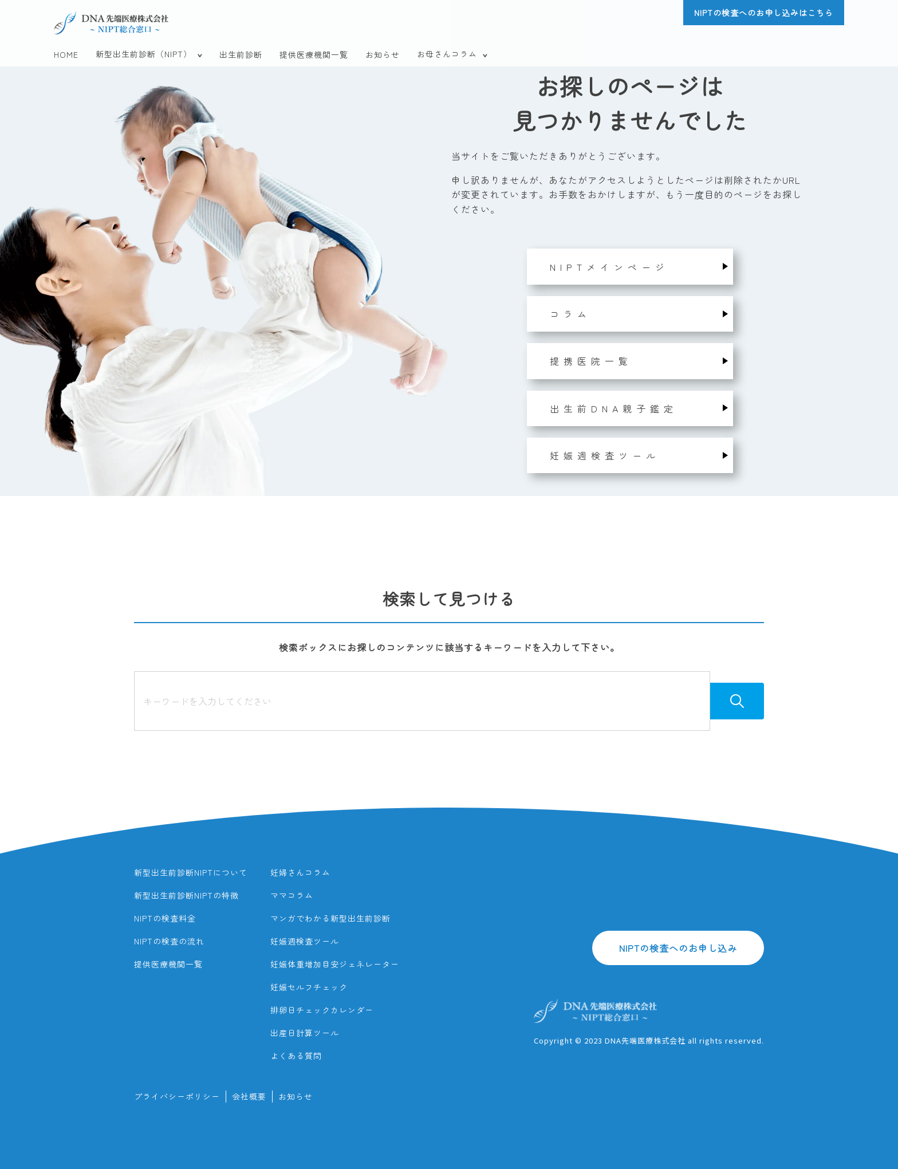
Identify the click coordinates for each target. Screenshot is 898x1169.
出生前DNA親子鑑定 (614, 408)
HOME (66, 54)
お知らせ (382, 54)
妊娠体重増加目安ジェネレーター (334, 964)
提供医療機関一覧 (313, 54)
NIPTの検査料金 (165, 918)
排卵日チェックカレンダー (321, 1010)
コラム (570, 314)
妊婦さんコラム (300, 872)
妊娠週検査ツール (605, 455)
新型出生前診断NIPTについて (190, 872)
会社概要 (249, 1096)
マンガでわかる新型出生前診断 (330, 918)
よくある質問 (296, 1055)
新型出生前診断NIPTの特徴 (186, 895)
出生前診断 (240, 54)
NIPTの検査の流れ (169, 941)
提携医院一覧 (591, 361)
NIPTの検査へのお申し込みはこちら (763, 12)
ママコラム (291, 895)
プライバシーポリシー (177, 1096)
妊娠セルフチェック (309, 987)
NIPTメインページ (609, 267)
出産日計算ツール (304, 1032)
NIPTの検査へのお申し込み (678, 948)
